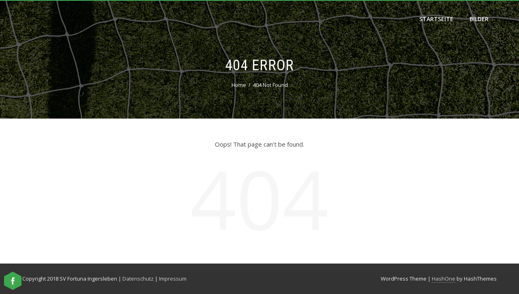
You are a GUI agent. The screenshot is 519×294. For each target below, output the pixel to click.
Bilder (479, 19)
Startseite (436, 19)
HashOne (443, 278)
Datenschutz (138, 278)
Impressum (173, 278)
